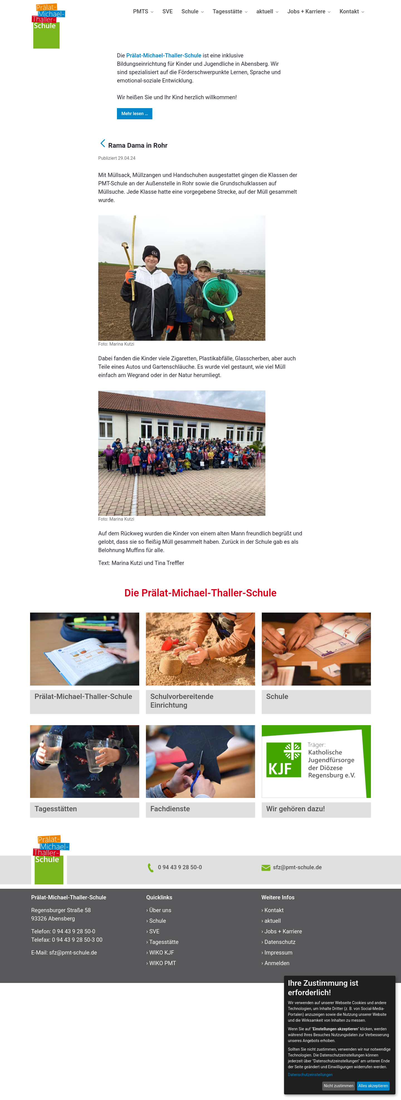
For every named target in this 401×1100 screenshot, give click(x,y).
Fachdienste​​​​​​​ (170, 926)
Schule (157, 1038)
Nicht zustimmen (338, 1086)
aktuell (273, 1038)
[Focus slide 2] (190, 138)
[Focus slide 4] (210, 138)
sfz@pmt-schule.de (73, 1069)
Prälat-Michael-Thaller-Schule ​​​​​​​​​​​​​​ (83, 813)
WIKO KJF (161, 1069)
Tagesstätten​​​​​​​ (56, 926)
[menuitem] (143, 11)
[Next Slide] (371, 85)
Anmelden (277, 1080)
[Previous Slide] (30, 85)
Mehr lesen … (134, 230)
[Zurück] (102, 261)
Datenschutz (280, 1059)
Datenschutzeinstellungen (310, 1074)
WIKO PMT (162, 1080)
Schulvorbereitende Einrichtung (181, 817)
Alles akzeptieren (373, 1086)
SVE (154, 1048)
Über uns (160, 1027)
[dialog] (339, 1035)
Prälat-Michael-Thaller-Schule (164, 172)
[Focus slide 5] (220, 138)
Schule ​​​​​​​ (277, 813)
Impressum (279, 1069)
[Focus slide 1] (180, 138)
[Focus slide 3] (200, 138)
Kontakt (274, 1027)
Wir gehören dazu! (295, 926)
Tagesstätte (164, 1059)
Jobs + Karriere (283, 1048)
